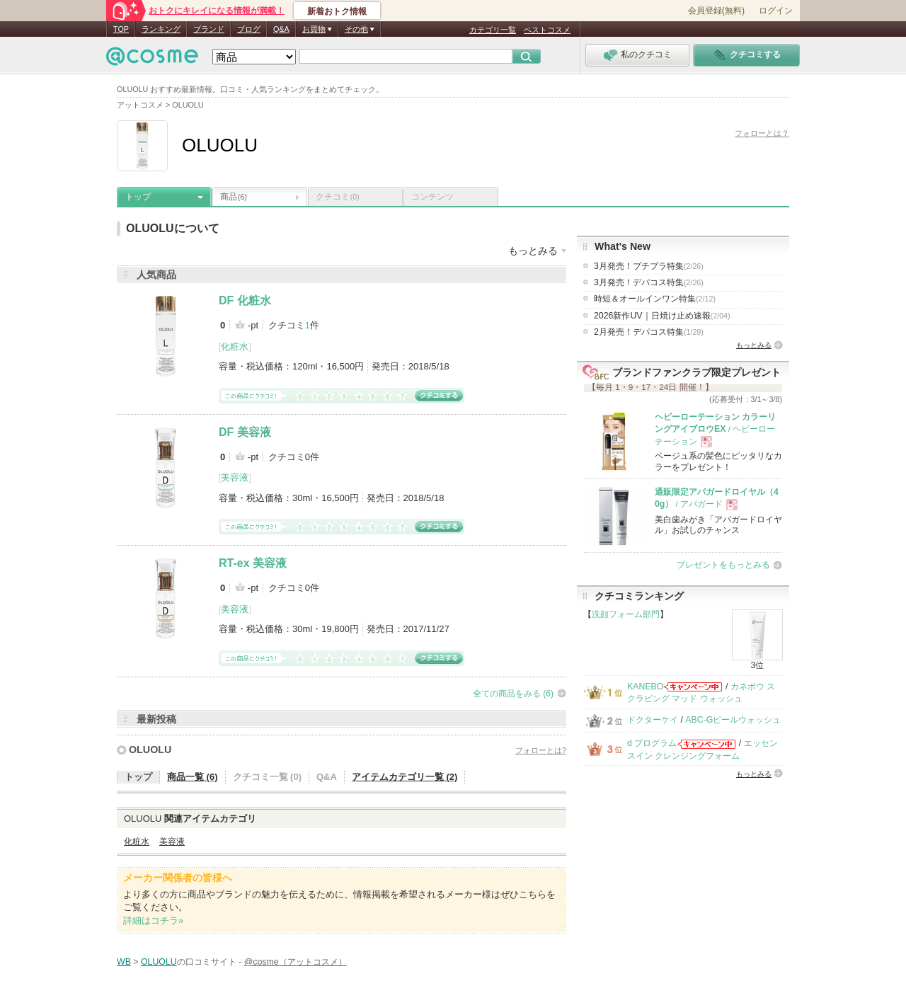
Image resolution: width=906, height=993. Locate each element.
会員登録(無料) (716, 11)
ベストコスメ (547, 29)
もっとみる (754, 345)
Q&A (281, 29)
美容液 (234, 477)
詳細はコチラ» (153, 920)
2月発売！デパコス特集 (649, 332)
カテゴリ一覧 (492, 29)
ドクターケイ (652, 720)
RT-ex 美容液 (253, 563)
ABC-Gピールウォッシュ (733, 720)
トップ (138, 197)
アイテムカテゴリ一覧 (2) (405, 776)
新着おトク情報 (337, 11)
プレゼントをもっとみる (723, 565)
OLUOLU (150, 749)
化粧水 (234, 346)
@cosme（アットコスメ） (295, 962)
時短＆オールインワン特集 (655, 299)
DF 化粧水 (245, 300)
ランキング (161, 29)
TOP (121, 29)
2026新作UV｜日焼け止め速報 (662, 316)
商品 (233, 197)
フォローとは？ (762, 133)
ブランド (208, 29)
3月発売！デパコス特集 (649, 282)
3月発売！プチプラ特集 (649, 266)
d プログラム (652, 743)
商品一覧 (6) (192, 776)
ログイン (776, 11)
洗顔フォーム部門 (626, 614)
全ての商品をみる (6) (513, 694)
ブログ (248, 29)
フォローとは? (540, 750)
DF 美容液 (245, 432)
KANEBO (645, 686)
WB (124, 962)
